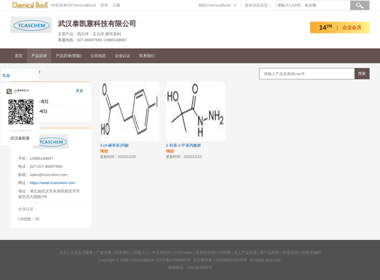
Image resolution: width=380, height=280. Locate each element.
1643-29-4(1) (34, 111)
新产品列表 (269, 252)
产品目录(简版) (69, 55)
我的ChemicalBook (214, 5)
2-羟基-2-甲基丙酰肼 (183, 145)
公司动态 (98, 55)
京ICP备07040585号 (173, 260)
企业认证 (122, 55)
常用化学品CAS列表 (213, 252)
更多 (79, 90)
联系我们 (147, 55)
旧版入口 (141, 252)
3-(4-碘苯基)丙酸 (114, 145)
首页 (19, 55)
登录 (104, 5)
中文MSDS (161, 252)
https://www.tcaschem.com (52, 183)
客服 (6, 75)
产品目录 (39, 55)
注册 (116, 5)
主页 (63, 252)
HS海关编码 (310, 252)
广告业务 (104, 252)
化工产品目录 (245, 252)
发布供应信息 (256, 5)
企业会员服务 (81, 252)
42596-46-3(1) (35, 101)
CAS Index (183, 252)
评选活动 (290, 252)
